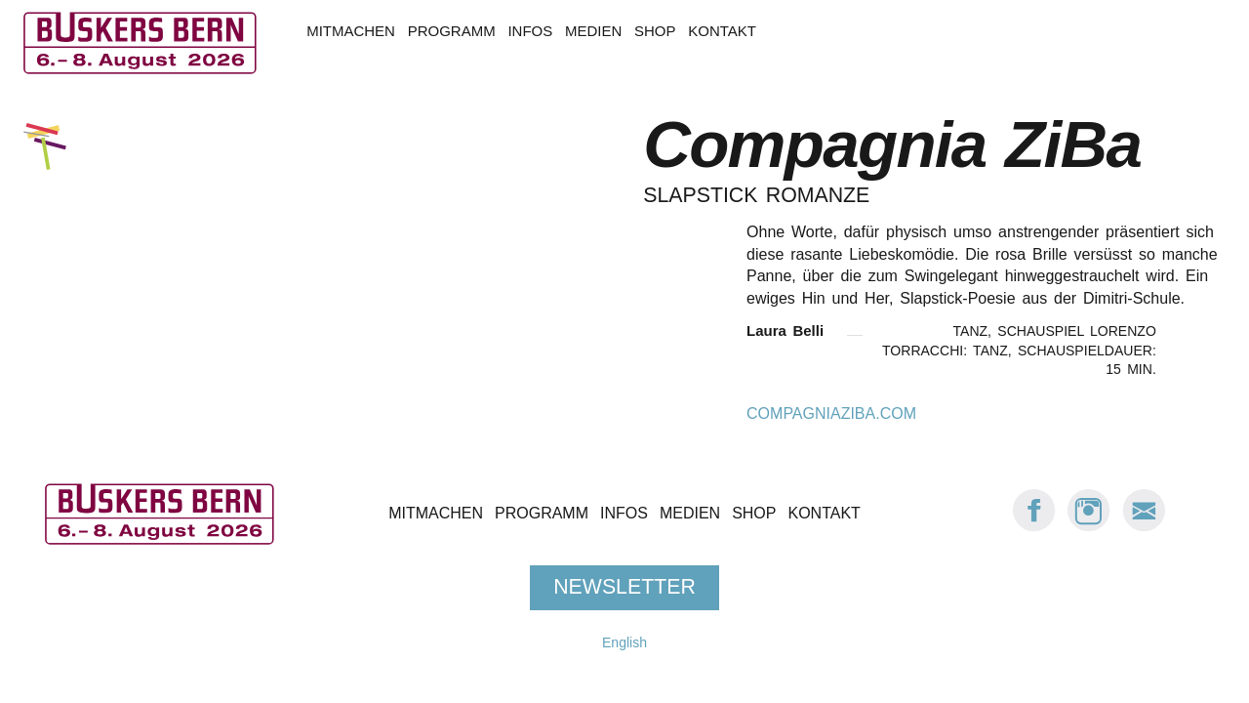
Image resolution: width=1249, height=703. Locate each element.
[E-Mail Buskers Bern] (1143, 527)
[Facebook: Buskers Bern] (1034, 527)
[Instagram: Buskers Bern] (1089, 527)
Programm (452, 30)
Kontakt (722, 30)
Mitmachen (350, 30)
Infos (529, 30)
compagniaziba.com (831, 413)
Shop (654, 30)
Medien (593, 30)
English (624, 642)
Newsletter (624, 588)
